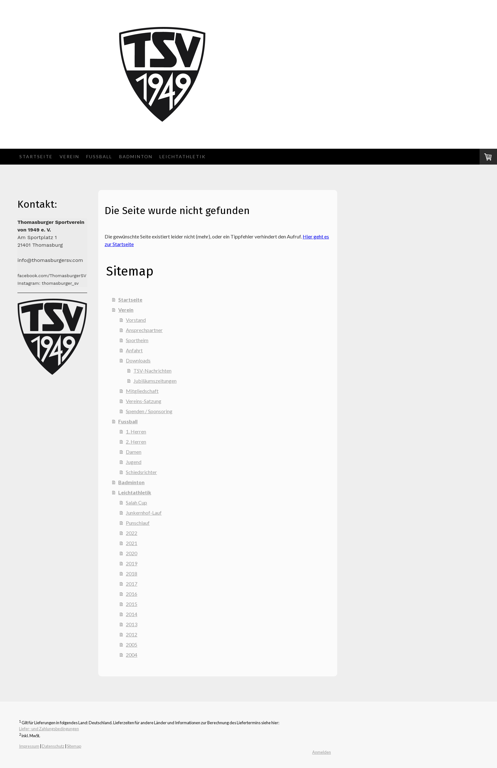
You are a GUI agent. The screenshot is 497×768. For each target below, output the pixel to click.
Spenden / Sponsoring (149, 411)
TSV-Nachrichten (152, 371)
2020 (131, 553)
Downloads (138, 360)
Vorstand (136, 320)
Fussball (99, 156)
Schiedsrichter (141, 472)
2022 (131, 533)
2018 (131, 573)
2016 (131, 594)
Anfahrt (134, 350)
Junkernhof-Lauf (144, 513)
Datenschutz (53, 746)
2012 (131, 634)
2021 (131, 543)
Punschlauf (138, 523)
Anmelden (321, 752)
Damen (133, 452)
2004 (131, 655)
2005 (131, 644)
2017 (131, 584)
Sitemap (74, 746)
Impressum (29, 746)
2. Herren (136, 442)
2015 (131, 604)
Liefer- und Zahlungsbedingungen (49, 728)
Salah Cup (136, 502)
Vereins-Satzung (143, 401)
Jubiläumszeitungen (155, 381)
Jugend (133, 462)
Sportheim (137, 340)
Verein (69, 156)
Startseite (36, 156)
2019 (131, 563)
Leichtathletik (182, 156)
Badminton (135, 156)
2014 (131, 614)
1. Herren (136, 431)
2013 (131, 624)
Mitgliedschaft (142, 391)
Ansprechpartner (144, 330)
